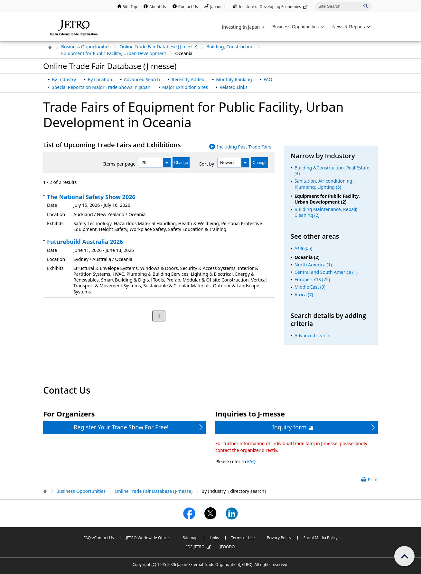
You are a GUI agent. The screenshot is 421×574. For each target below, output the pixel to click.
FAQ (268, 79)
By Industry (64, 79)
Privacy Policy (279, 538)
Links (214, 538)
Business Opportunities (85, 46)
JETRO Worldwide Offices (148, 538)
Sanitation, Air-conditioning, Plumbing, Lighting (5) (324, 184)
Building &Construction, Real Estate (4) (332, 171)
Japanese (218, 6)
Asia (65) (303, 248)
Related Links (234, 87)
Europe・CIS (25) (312, 279)
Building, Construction (230, 46)
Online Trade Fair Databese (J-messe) (158, 46)
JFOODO (227, 547)
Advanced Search (142, 79)
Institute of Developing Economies (274, 6)
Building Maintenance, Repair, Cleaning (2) (326, 212)
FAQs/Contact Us (98, 538)
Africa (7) (304, 295)
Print (373, 479)
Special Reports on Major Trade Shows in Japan (101, 87)
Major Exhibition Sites (185, 87)
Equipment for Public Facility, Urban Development (113, 53)
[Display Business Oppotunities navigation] (297, 27)
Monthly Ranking (234, 79)
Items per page (119, 164)
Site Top (130, 6)
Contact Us (188, 6)
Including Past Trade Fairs (244, 147)
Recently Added (188, 79)
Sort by (206, 164)
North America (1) (313, 265)
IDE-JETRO (199, 547)
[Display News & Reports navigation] (350, 27)
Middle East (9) (310, 287)
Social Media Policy (320, 538)
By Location (100, 79)
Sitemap (190, 538)
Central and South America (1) (326, 272)
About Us (157, 6)
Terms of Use (243, 538)
